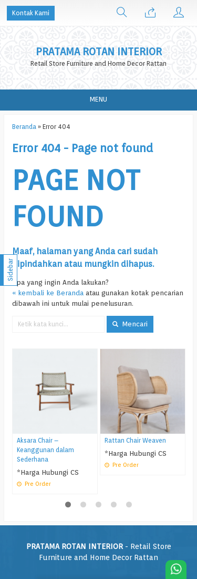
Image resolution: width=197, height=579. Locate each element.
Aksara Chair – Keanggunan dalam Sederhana (45, 450)
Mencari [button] (130, 324)
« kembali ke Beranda (48, 292)
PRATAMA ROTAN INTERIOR (99, 51)
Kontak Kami (30, 13)
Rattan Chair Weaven (135, 440)
